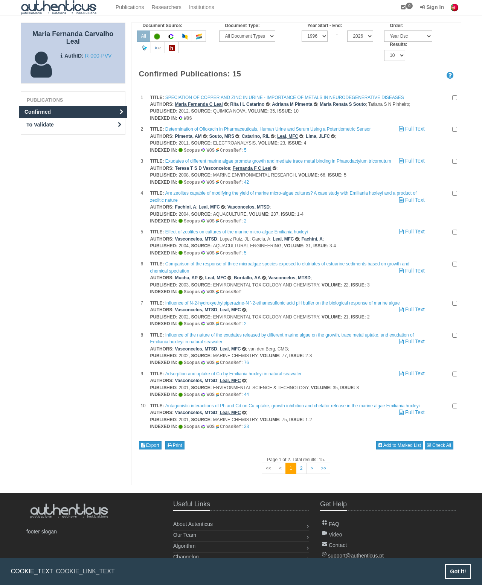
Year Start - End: (324, 25)
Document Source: (163, 25)
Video (332, 531)
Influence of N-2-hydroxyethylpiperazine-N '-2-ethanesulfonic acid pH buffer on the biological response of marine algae (282, 300)
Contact (334, 541)
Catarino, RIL (256, 136)
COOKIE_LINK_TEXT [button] (85, 571)
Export (150, 441)
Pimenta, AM (188, 136)
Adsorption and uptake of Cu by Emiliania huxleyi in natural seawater (233, 370)
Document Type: (242, 25)
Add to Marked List (399, 441)
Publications (130, 7)
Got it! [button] (458, 571)
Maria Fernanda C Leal (199, 104)
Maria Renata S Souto (343, 104)
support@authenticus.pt (353, 552)
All (143, 36)
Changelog (186, 553)
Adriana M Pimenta (292, 104)
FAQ (330, 520)
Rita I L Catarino (247, 104)
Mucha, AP (186, 276)
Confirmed (74, 112)
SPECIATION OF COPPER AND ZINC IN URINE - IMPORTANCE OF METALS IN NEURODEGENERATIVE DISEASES (284, 97)
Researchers (167, 7)
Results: (398, 44)
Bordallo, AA (247, 276)
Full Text (411, 128)
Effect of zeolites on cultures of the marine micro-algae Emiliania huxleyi (236, 230)
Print (175, 441)
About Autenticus (193, 520)
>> (323, 464)
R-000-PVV (98, 56)
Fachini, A (185, 206)
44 (246, 391)
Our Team (184, 531)
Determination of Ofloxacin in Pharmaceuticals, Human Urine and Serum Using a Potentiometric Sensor (268, 128)
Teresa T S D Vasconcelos (202, 167)
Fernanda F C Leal (252, 167)
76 (246, 360)
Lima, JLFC (318, 136)
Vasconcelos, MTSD (248, 206)
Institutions (201, 7)
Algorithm (184, 542)
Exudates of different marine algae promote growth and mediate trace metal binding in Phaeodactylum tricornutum (278, 160)
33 (246, 423)
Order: (396, 25)
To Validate (74, 125)
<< (268, 464)
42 (246, 181)
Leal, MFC (287, 136)
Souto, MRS (221, 136)
